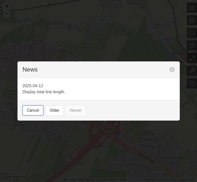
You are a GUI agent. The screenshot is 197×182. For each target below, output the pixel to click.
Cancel (33, 110)
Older (54, 110)
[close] (172, 69)
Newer (76, 110)
